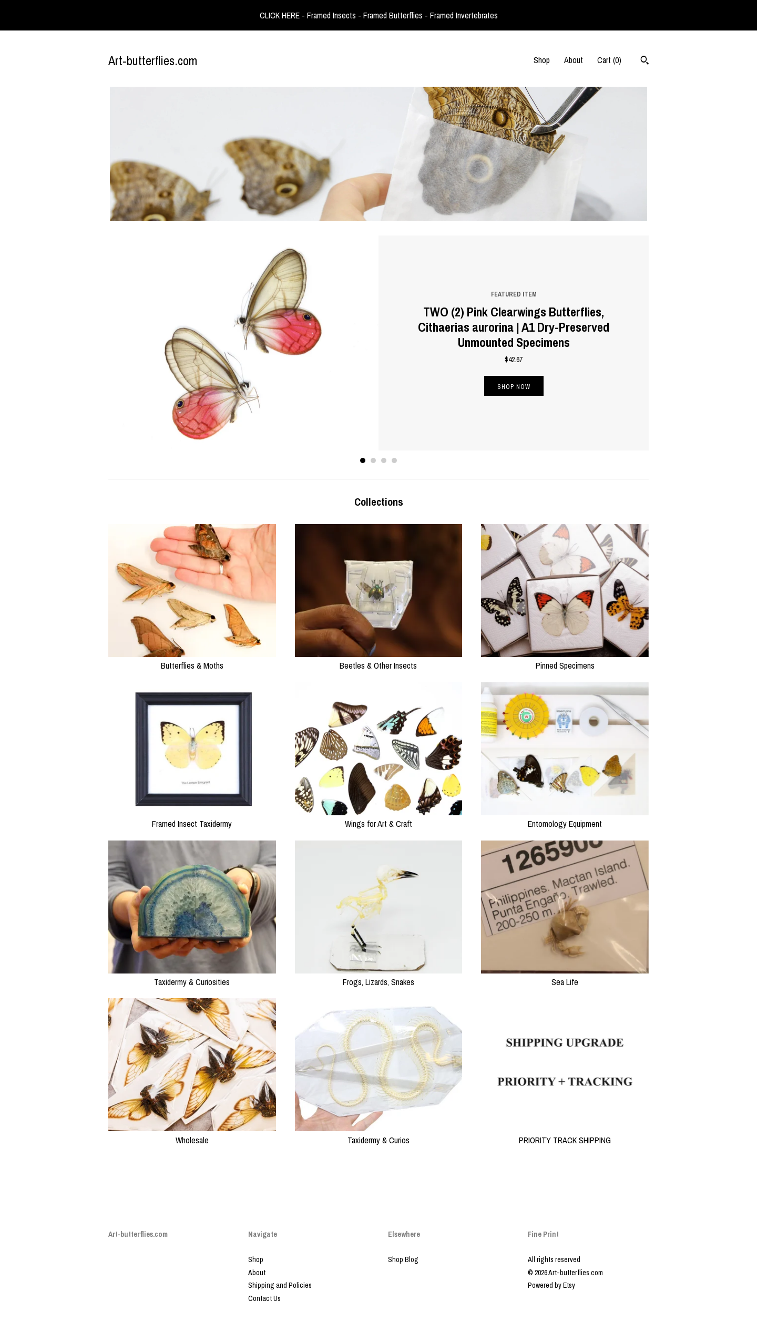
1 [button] (362, 460)
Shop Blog (403, 1259)
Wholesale (192, 1133)
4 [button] (394, 460)
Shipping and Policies (280, 1285)
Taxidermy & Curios (379, 1133)
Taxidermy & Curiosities (192, 976)
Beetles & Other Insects (379, 659)
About (573, 60)
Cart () (609, 60)
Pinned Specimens (565, 659)
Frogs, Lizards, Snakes (379, 976)
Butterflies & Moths (192, 659)
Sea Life (565, 976)
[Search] (645, 61)
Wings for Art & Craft (379, 817)
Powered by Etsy (551, 1285)
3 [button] (383, 460)
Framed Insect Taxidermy (192, 817)
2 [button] (373, 460)
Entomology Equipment (565, 817)
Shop (542, 60)
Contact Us (264, 1298)
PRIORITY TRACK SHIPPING (565, 1133)
